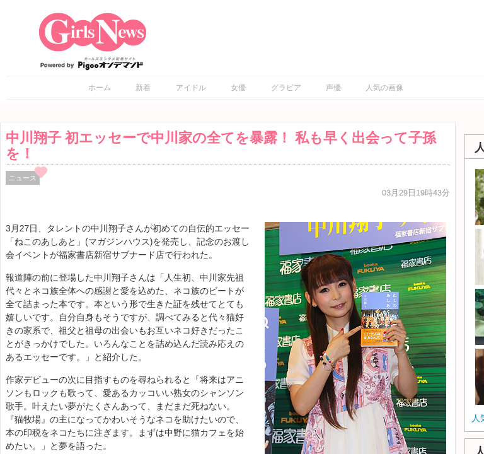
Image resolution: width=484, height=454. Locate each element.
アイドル (191, 87)
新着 (143, 87)
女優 (238, 87)
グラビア (286, 87)
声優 (333, 87)
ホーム (99, 87)
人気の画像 (384, 87)
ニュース (23, 178)
